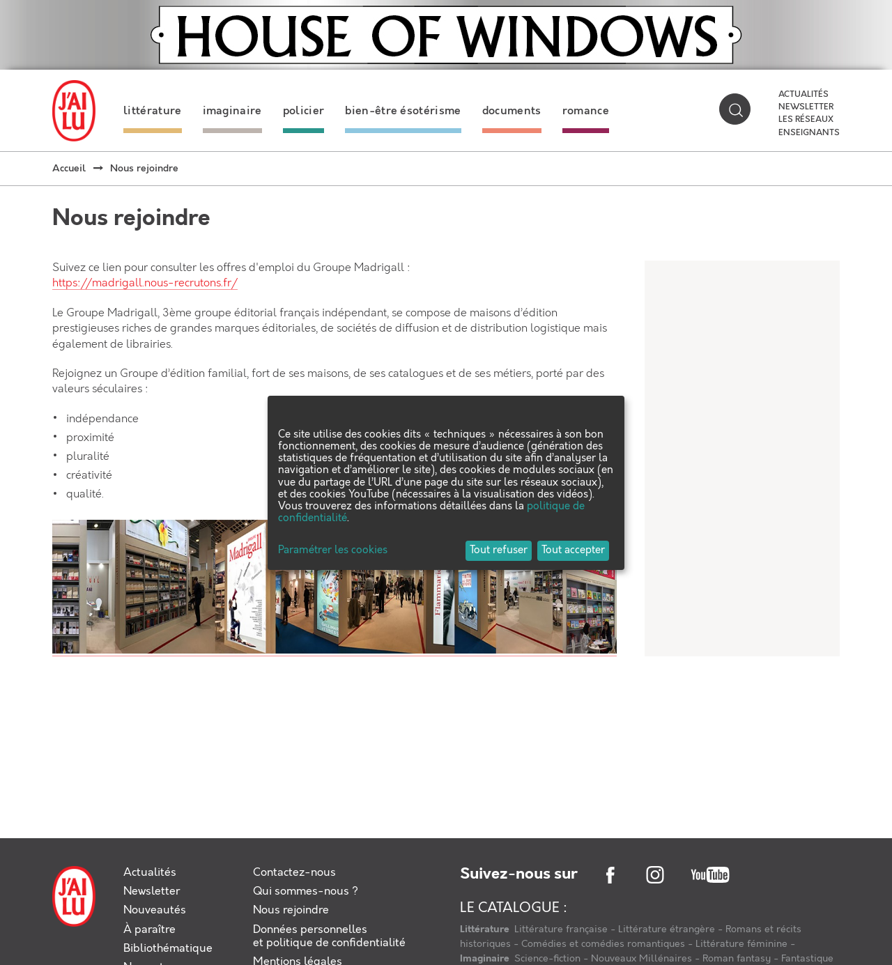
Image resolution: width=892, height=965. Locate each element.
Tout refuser (499, 550)
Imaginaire (486, 958)
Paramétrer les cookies (332, 551)
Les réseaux (805, 120)
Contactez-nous (294, 872)
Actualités (803, 95)
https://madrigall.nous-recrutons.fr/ (145, 283)
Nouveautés (154, 910)
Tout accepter (573, 550)
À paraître (149, 929)
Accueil (69, 168)
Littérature (486, 929)
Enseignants (809, 133)
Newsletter (805, 107)
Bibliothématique (168, 948)
